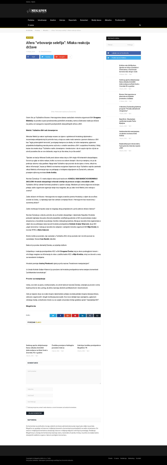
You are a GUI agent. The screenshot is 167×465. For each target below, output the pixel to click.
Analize (53, 20)
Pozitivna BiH (120, 20)
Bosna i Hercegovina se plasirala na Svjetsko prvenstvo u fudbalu (127, 96)
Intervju (62, 20)
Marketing (131, 458)
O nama (31, 25)
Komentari (84, 20)
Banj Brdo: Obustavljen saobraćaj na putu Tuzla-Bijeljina (127, 121)
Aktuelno (108, 20)
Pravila (110, 458)
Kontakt (138, 458)
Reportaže (73, 20)
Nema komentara (44, 51)
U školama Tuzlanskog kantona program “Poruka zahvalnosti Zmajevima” (130, 109)
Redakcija (123, 458)
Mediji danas (96, 20)
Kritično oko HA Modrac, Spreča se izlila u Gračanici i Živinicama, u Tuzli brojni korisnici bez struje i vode (129, 69)
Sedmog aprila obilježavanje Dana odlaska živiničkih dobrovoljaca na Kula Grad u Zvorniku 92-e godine (129, 83)
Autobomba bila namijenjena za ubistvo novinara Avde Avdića (129, 133)
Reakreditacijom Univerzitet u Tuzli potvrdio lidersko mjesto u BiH (129, 146)
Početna (31, 20)
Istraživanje (42, 20)
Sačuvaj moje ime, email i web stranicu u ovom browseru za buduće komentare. (52, 407)
